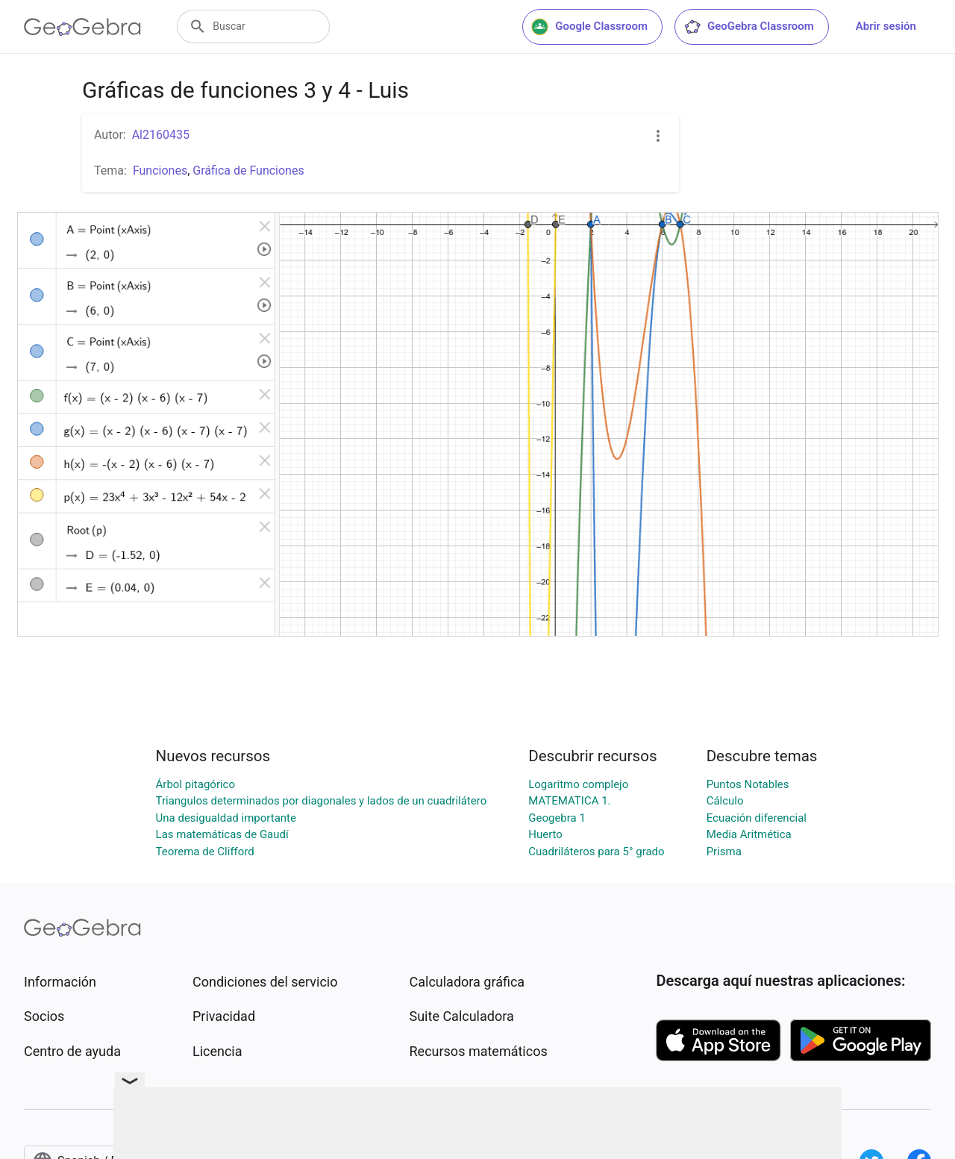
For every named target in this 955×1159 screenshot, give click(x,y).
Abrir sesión (886, 26)
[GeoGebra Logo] (82, 27)
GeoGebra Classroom (748, 27)
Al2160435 (161, 135)
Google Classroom (589, 27)
